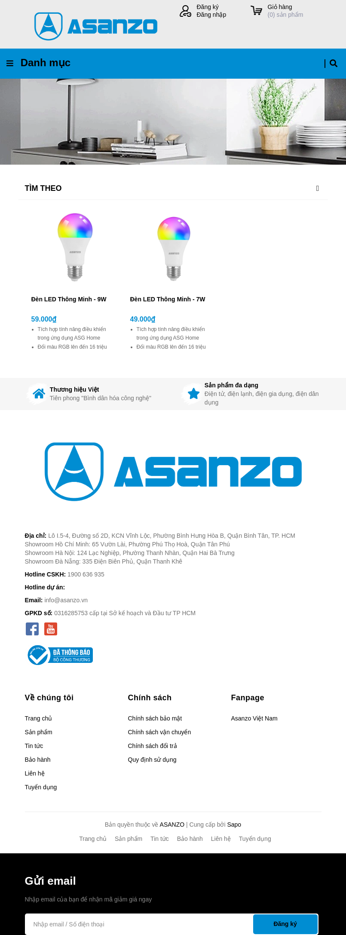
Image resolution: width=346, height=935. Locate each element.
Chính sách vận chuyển (159, 732)
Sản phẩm (38, 732)
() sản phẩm (295, 10)
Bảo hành (38, 759)
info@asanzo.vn (66, 600)
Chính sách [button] (150, 697)
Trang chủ (38, 718)
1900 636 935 (85, 574)
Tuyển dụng (41, 787)
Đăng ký (208, 6)
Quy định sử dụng (152, 759)
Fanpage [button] (248, 697)
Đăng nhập (212, 14)
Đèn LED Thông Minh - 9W (69, 299)
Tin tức (34, 745)
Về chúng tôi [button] (49, 697)
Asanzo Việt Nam (254, 718)
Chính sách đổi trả (152, 745)
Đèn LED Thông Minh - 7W (167, 299)
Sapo (234, 824)
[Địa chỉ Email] (171, 924)
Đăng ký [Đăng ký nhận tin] (285, 923)
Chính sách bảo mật (155, 718)
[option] (95, 394)
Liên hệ (35, 773)
